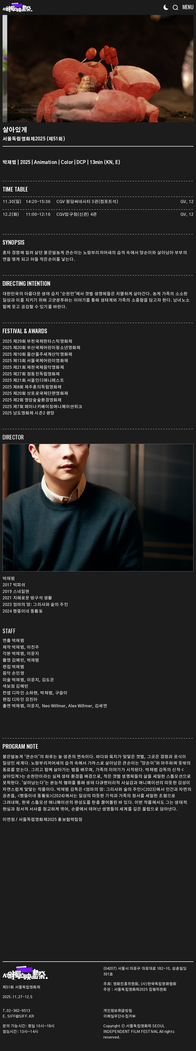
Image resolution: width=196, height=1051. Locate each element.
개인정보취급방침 (117, 1011)
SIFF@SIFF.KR (20, 1016)
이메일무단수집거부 (119, 1016)
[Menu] (186, 7)
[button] (186, 68)
